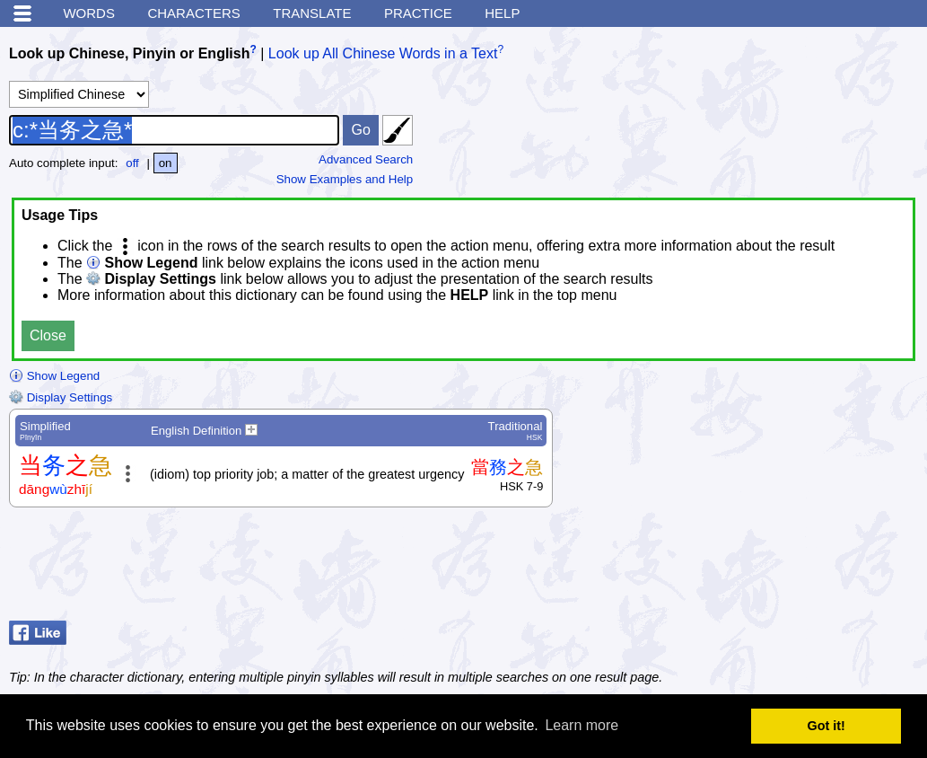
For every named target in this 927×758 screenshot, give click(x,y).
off (132, 163)
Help (502, 13)
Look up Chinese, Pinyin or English (129, 53)
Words (89, 13)
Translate (312, 13)
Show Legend (54, 376)
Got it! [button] (826, 725)
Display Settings (60, 397)
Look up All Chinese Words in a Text (383, 53)
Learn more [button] (581, 725)
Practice (418, 13)
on (165, 163)
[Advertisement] (774, 568)
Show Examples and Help (345, 179)
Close (48, 335)
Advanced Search (366, 159)
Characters (193, 13)
